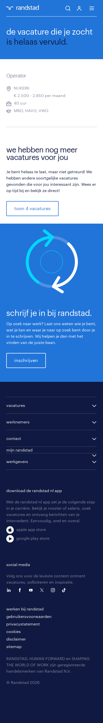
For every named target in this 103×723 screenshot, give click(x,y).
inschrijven (26, 360)
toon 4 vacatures (32, 208)
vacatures (15, 405)
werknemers (18, 421)
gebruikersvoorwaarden (29, 616)
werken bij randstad (25, 608)
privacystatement (23, 623)
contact (13, 438)
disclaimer (16, 639)
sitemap (14, 646)
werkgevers (17, 461)
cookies (13, 631)
